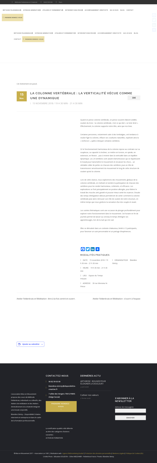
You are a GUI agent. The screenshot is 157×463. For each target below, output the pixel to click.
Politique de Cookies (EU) (134, 453)
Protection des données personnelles (98, 453)
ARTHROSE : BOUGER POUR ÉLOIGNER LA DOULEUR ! (93, 382)
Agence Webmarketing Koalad (73, 453)
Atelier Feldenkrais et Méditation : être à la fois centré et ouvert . (46, 298)
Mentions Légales (118, 453)
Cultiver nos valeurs (89, 395)
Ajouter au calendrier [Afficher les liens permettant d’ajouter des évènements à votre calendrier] (30, 344)
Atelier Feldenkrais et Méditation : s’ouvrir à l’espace (116, 298)
